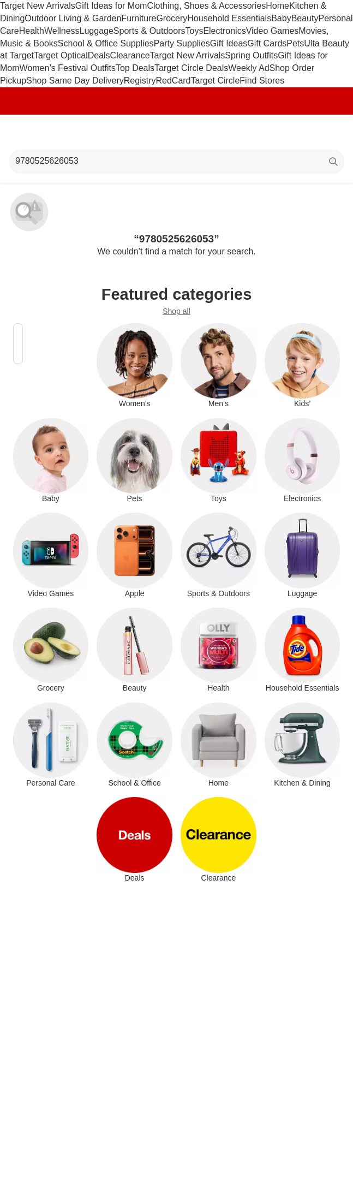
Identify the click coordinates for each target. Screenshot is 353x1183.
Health (31, 30)
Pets (295, 43)
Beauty (305, 18)
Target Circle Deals (191, 68)
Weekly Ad (248, 68)
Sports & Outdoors (149, 30)
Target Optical (61, 55)
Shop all (176, 311)
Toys (194, 30)
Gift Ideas (228, 43)
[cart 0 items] (330, 132)
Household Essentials (229, 18)
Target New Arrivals (37, 5)
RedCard (172, 80)
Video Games (272, 30)
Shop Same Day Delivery (75, 80)
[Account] (302, 132)
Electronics (224, 30)
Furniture (138, 18)
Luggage (96, 30)
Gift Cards (266, 43)
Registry (140, 80)
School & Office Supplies (106, 43)
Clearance (130, 55)
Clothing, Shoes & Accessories (206, 5)
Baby (281, 18)
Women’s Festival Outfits (68, 68)
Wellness (62, 30)
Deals (99, 55)
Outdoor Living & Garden (73, 18)
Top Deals (135, 68)
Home (277, 5)
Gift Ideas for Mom (111, 5)
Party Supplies (182, 43)
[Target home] (177, 132)
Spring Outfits (251, 55)
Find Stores (262, 80)
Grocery (171, 18)
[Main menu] (23, 132)
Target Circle (215, 80)
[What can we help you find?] (176, 162)
